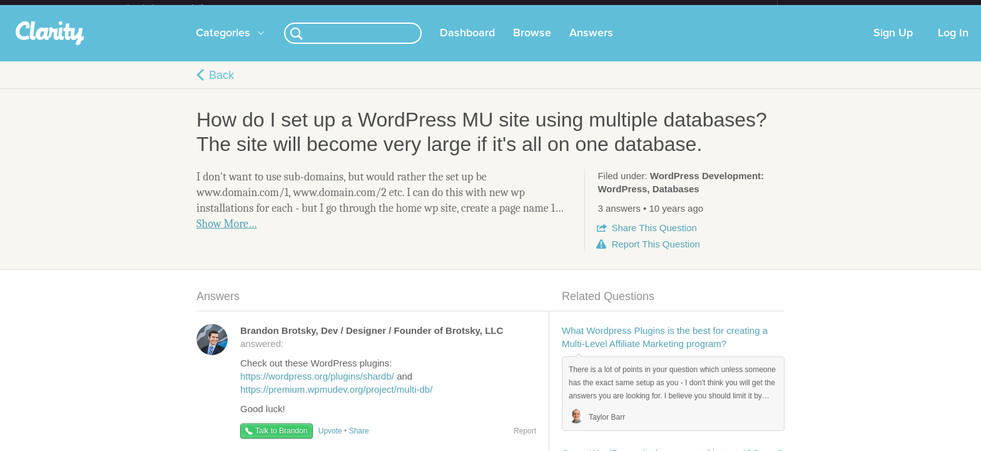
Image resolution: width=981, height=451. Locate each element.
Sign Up (893, 43)
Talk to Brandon (281, 441)
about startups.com (821, 8)
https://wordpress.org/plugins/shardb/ (317, 386)
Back (221, 85)
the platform (177, 7)
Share (653, 237)
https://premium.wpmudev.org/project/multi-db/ (336, 399)
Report (655, 254)
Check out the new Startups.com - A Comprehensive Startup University (641, 8)
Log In (953, 43)
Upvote (330, 441)
